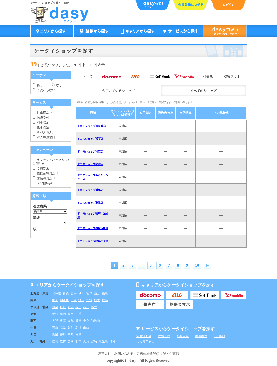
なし (57, 85)
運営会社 (104, 353)
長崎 (71, 341)
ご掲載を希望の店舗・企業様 (158, 353)
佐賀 (63, 341)
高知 (71, 334)
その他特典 (42, 183)
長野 (63, 307)
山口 (86, 327)
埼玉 (81, 300)
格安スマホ (232, 76)
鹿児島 (103, 341)
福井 (94, 307)
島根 (78, 327)
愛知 (55, 314)
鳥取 (71, 327)
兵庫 (63, 320)
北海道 (56, 293)
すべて (88, 76)
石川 (86, 307)
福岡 (55, 341)
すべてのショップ (203, 90)
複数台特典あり (45, 173)
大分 (86, 341)
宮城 (89, 293)
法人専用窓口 (44, 137)
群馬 (105, 300)
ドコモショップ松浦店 (90, 164)
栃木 (97, 300)
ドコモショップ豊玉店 (90, 202)
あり (38, 85)
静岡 (63, 314)
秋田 (81, 293)
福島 (105, 293)
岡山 (55, 327)
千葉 (74, 300)
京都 (71, 320)
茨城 (89, 300)
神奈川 (64, 300)
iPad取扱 (219, 336)
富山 (78, 307)
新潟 (71, 307)
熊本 (78, 341)
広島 (63, 327)
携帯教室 (41, 127)
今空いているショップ (118, 90)
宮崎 (94, 341)
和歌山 (95, 320)
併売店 (208, 76)
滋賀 (78, 320)
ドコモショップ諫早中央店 (92, 241)
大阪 (55, 320)
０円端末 (41, 168)
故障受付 (41, 117)
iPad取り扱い (43, 132)
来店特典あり (44, 178)
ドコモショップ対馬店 (90, 189)
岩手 (74, 293)
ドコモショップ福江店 (90, 151)
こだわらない (44, 90)
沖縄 (113, 341)
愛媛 (55, 334)
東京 (55, 300)
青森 (66, 293)
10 (197, 265)
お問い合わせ (124, 353)
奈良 (86, 320)
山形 (97, 293)
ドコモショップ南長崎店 (91, 125)
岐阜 (71, 314)
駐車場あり (42, 112)
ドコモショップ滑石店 (90, 138)
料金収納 (41, 122)
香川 (63, 334)
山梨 (55, 307)
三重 (78, 314)
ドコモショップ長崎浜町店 (92, 228)
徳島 (78, 334)
